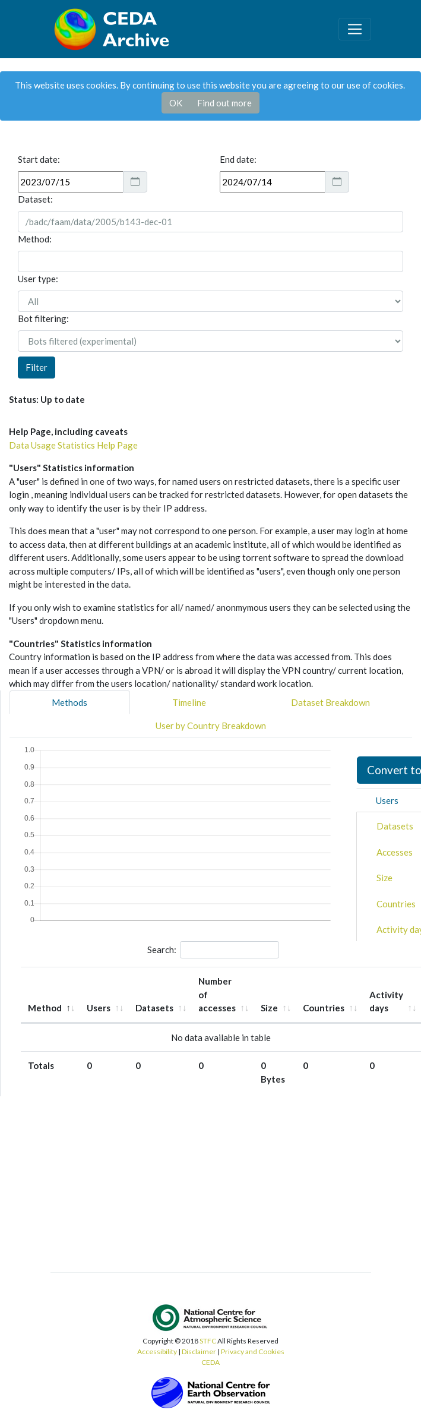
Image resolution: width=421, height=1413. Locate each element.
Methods (69, 702)
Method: (35, 239)
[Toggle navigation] (354, 29)
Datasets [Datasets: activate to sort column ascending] (154, 1007)
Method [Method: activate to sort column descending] (45, 1007)
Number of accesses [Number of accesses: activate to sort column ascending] (217, 994)
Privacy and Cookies (252, 1351)
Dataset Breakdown (330, 702)
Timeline (189, 702)
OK (175, 102)
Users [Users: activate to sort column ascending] (98, 1007)
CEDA (210, 1362)
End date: (238, 159)
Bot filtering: (43, 318)
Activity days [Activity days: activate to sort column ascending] (386, 1001)
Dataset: (35, 199)
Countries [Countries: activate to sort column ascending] (323, 1007)
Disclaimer (199, 1351)
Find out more (224, 102)
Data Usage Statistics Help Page (73, 445)
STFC (208, 1340)
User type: (38, 278)
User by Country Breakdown (211, 725)
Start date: (39, 159)
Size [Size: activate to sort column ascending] (269, 1007)
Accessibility (157, 1351)
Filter (37, 367)
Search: (213, 950)
